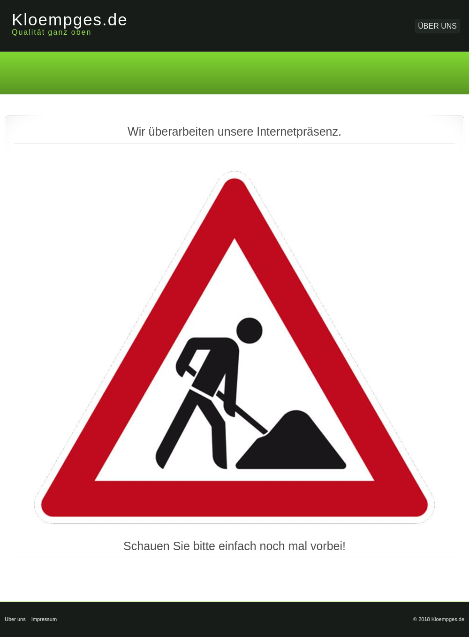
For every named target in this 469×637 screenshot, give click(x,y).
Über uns (437, 26)
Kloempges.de (70, 19)
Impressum (44, 619)
